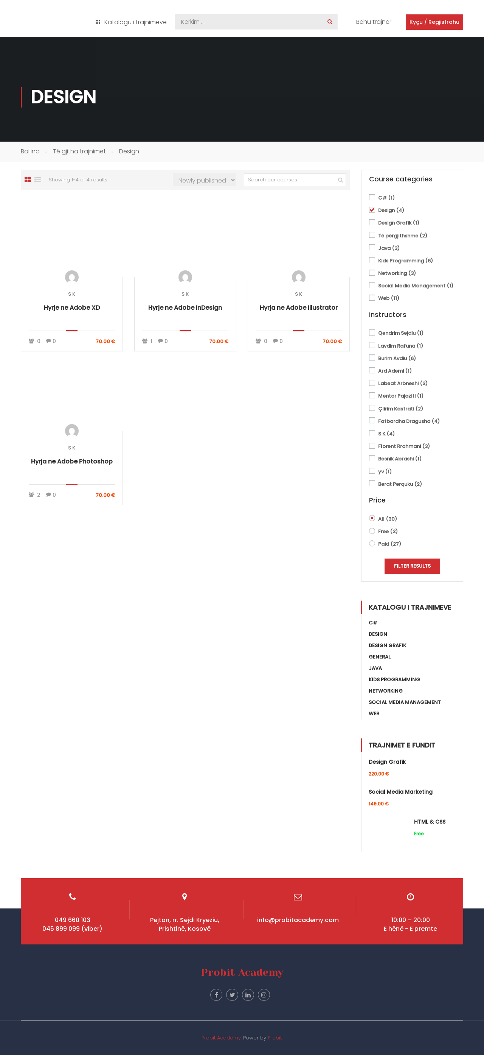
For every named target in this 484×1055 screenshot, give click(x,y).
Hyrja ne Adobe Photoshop (72, 461)
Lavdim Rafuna (400, 346)
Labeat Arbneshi (403, 383)
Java (389, 248)
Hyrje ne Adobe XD (72, 307)
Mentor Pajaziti (401, 396)
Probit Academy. (222, 1037)
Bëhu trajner (373, 21)
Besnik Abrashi (400, 459)
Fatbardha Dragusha (409, 421)
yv (385, 472)
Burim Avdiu (397, 358)
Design (391, 210)
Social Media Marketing (401, 792)
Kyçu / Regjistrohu (434, 22)
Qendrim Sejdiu (401, 333)
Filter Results (412, 566)
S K (71, 294)
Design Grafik (398, 223)
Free (388, 531)
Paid (389, 544)
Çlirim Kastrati (400, 409)
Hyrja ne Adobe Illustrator (299, 307)
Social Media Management (415, 286)
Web (388, 298)
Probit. (275, 1037)
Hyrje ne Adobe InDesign (185, 307)
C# (386, 198)
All (387, 519)
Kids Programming (405, 261)
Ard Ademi (395, 371)
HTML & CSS (429, 822)
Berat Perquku (400, 484)
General (380, 656)
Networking (397, 273)
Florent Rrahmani (404, 446)
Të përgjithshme (402, 236)
